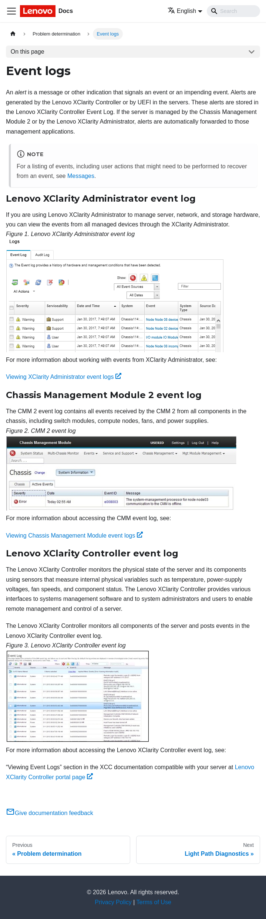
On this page (27, 51)
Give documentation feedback (49, 813)
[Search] (233, 11)
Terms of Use (154, 902)
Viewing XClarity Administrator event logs (63, 377)
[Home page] (13, 34)
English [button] (182, 11)
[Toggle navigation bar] (11, 11)
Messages (80, 176)
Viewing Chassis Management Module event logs (74, 535)
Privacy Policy (113, 902)
